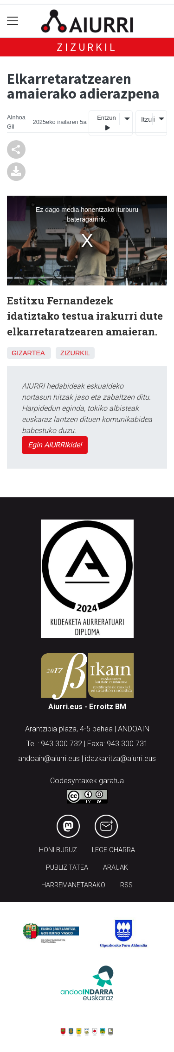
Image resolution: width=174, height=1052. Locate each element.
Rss (126, 885)
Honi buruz (58, 850)
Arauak (115, 868)
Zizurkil (87, 47)
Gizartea (28, 353)
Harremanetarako (73, 885)
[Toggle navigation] (13, 21)
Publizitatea (67, 868)
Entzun (106, 122)
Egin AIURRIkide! (55, 444)
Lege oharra (113, 850)
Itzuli (146, 119)
